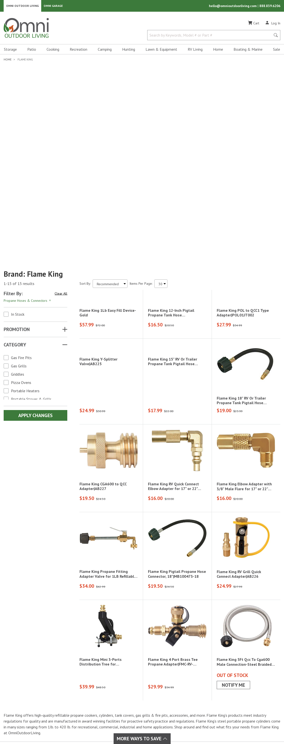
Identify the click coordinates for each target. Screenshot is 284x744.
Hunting (128, 50)
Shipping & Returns (178, 682)
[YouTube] (37, 687)
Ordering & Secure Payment (185, 700)
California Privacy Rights (256, 727)
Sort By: (85, 149)
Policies (169, 688)
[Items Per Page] (160, 149)
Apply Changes (35, 281)
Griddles (17, 239)
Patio (31, 50)
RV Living (195, 50)
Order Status (173, 677)
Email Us (247, 691)
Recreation (78, 50)
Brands (80, 671)
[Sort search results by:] (110, 149)
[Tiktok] (31, 696)
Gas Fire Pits (21, 223)
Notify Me (233, 591)
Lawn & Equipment (161, 50)
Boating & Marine (248, 50)
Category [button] (15, 210)
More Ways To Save (142, 738)
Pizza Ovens (21, 248)
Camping (105, 50)
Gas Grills (19, 231)
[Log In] (272, 23)
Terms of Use (194, 727)
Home (218, 50)
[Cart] (253, 24)
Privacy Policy (221, 727)
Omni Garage (53, 6)
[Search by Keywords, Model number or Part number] (210, 36)
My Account (172, 671)
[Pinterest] (21, 696)
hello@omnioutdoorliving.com (233, 6)
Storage (10, 50)
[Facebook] (15, 687)
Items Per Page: (140, 149)
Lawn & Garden (132, 677)
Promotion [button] (17, 195)
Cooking (53, 50)
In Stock (17, 179)
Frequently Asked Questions (186, 694)
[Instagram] (26, 687)
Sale (276, 50)
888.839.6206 (269, 6)
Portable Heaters (25, 256)
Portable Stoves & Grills (31, 264)
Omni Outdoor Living (22, 6)
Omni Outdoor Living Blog (184, 706)
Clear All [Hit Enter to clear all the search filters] (61, 159)
